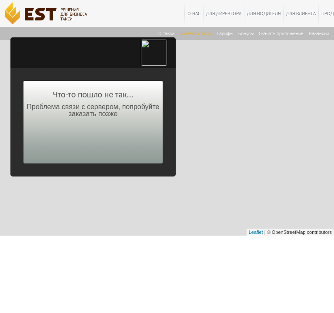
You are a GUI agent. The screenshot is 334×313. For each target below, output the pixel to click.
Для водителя (264, 13)
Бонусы (246, 33)
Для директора (223, 13)
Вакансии (319, 33)
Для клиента (301, 13)
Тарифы (225, 33)
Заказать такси (195, 33)
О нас (193, 13)
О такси (166, 33)
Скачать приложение (281, 33)
